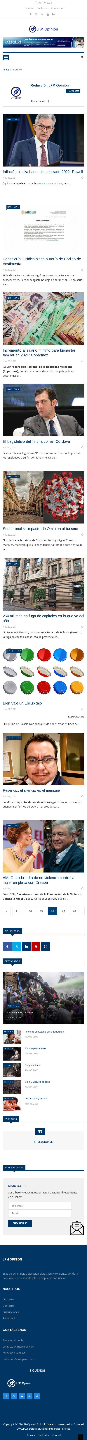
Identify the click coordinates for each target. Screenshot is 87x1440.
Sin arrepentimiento (35, 1048)
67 (63, 911)
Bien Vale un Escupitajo (22, 703)
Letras (7, 1065)
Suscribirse (20, 1223)
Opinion (13, 1005)
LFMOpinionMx (43, 1142)
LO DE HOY (14, 651)
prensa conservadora (49, 183)
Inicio (6, 70)
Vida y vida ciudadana (37, 1081)
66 (52, 911)
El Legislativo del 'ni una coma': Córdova (36, 441)
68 (74, 911)
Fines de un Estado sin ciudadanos (44, 1031)
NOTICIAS (13, 119)
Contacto (57, 1435)
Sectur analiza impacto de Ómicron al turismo (40, 529)
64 (30, 911)
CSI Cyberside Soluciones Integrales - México (45, 1428)
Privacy (31, 1435)
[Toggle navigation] (6, 57)
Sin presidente (32, 1065)
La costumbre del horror (20, 1012)
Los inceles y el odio (36, 1098)
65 (41, 911)
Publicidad (42, 8)
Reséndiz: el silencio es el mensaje (31, 790)
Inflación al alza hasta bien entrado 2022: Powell (43, 172)
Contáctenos (58, 8)
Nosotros (29, 8)
